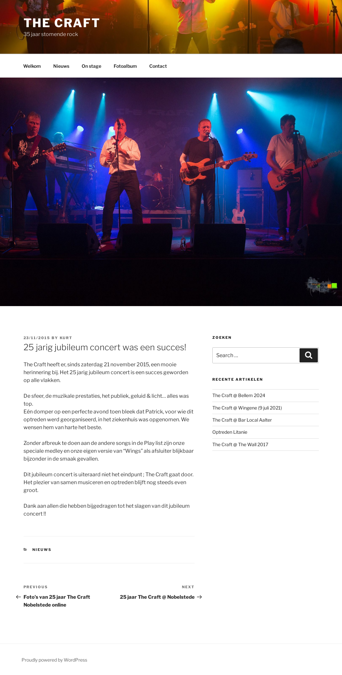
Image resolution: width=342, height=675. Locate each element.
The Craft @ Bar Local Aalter (242, 420)
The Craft (62, 23)
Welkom (32, 66)
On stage (91, 66)
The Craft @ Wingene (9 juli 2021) (247, 407)
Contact (158, 66)
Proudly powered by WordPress (54, 660)
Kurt (66, 338)
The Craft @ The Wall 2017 (240, 444)
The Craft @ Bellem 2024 (238, 395)
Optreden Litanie (229, 432)
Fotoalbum (125, 66)
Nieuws (61, 66)
